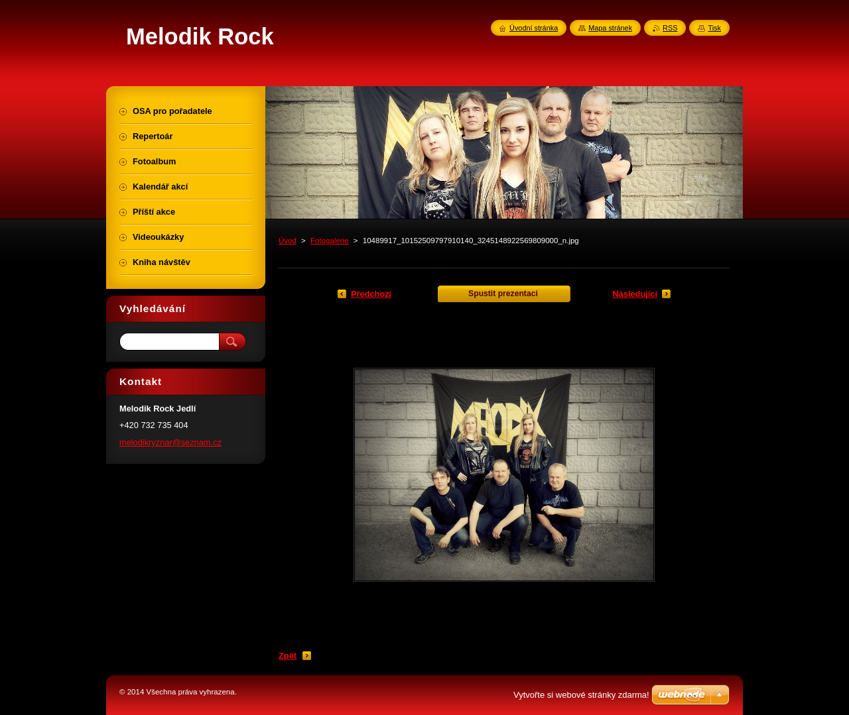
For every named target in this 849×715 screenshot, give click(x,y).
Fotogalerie (329, 241)
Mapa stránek (610, 28)
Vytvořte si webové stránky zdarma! (581, 695)
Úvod (287, 241)
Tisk (714, 28)
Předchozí (371, 294)
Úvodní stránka (533, 28)
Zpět (287, 656)
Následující (634, 294)
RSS (670, 28)
